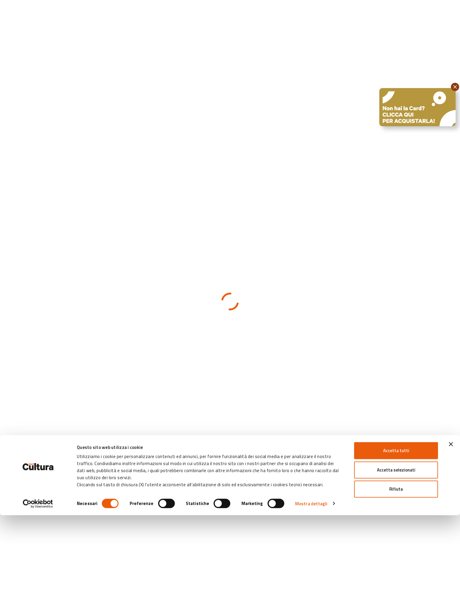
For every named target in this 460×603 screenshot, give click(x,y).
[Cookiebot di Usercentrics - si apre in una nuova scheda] (38, 591)
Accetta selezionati (396, 557)
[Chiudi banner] (451, 532)
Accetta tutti (396, 538)
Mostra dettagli (311, 591)
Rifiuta (396, 576)
